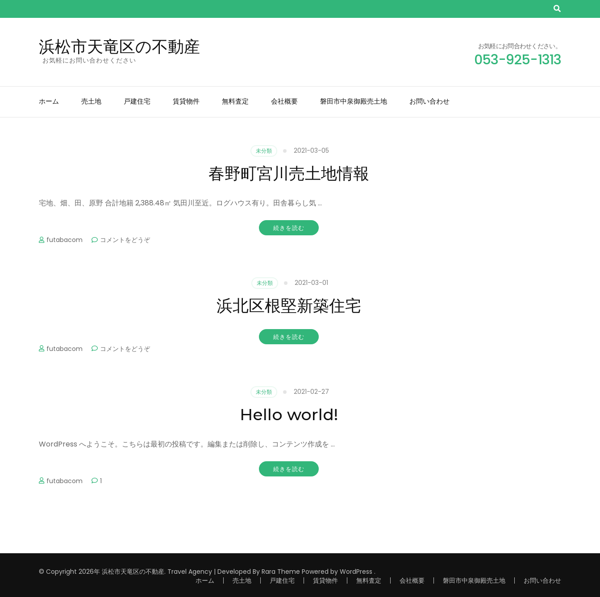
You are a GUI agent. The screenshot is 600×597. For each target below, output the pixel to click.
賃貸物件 (186, 101)
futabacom (64, 239)
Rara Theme (281, 571)
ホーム (49, 101)
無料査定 (235, 101)
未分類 (264, 150)
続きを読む (288, 227)
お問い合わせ (429, 101)
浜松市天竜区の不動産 (119, 46)
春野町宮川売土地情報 (288, 173)
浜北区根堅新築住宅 (289, 305)
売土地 (91, 101)
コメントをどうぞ (125, 239)
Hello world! (289, 414)
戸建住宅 (137, 101)
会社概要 (284, 101)
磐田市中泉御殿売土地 (353, 101)
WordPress (356, 571)
